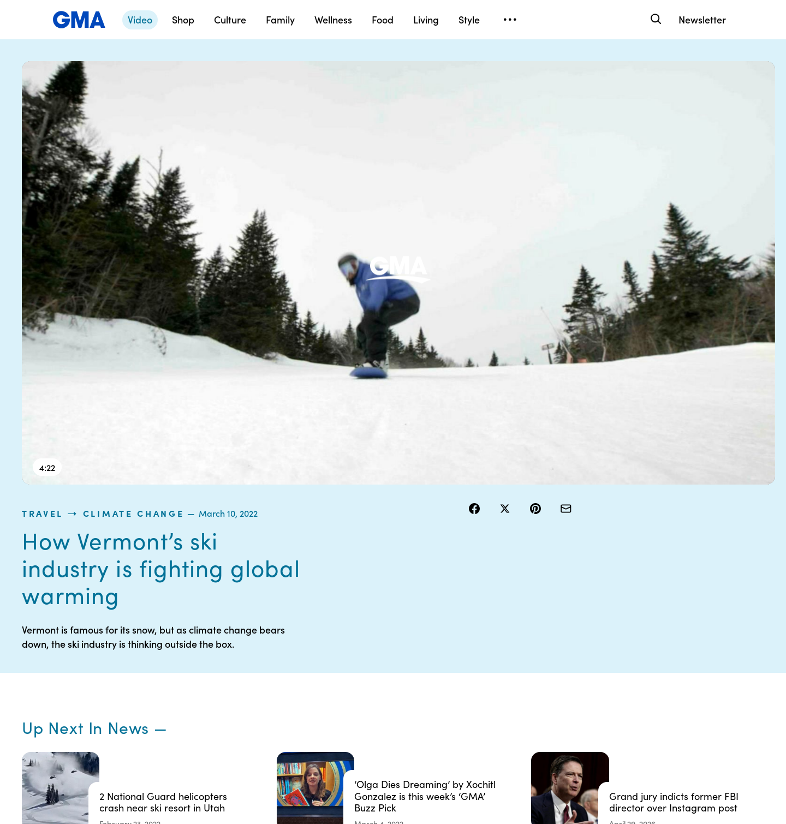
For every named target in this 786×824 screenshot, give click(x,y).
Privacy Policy (344, 661)
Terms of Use (342, 642)
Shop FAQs (551, 622)
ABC (541, 661)
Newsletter (702, 19)
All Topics (549, 701)
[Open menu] (509, 19)
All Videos (549, 681)
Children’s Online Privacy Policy (363, 716)
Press (436, 701)
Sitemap (654, 622)
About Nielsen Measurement (450, 676)
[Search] (654, 19)
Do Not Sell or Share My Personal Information (361, 686)
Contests (335, 622)
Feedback (444, 720)
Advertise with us (349, 740)
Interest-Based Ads (461, 652)
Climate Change (577, 68)
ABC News (551, 642)
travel (486, 68)
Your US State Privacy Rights (464, 627)
